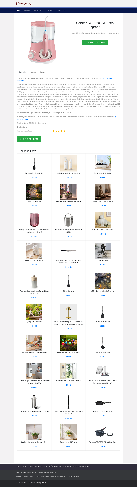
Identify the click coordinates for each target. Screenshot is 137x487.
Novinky (27, 10)
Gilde (42, 476)
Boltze (46, 476)
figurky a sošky (37, 472)
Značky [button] (49, 10)
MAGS (52, 476)
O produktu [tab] (22, 72)
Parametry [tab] (33, 72)
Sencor (103, 33)
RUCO (66, 476)
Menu (18, 10)
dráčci (29, 472)
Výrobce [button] (61, 10)
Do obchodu (30, 139)
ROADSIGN (59, 476)
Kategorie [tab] (43, 72)
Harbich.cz (24, 482)
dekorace (53, 472)
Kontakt (32, 482)
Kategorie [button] (37, 10)
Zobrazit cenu (96, 42)
